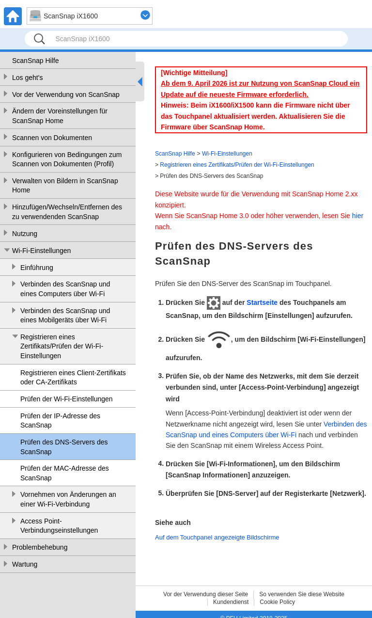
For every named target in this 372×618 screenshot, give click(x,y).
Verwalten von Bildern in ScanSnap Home (65, 185)
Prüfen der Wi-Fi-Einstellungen (66, 399)
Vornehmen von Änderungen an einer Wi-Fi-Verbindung (68, 499)
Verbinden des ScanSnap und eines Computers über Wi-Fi (65, 289)
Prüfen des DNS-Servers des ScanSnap (64, 447)
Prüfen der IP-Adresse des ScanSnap (60, 420)
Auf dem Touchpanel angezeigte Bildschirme (217, 537)
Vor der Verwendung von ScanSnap (66, 94)
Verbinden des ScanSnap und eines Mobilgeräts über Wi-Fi (65, 315)
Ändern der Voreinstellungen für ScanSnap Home (60, 116)
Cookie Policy (277, 602)
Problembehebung (39, 547)
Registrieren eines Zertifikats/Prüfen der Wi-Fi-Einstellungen (61, 346)
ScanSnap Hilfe (35, 60)
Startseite (262, 302)
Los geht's (27, 77)
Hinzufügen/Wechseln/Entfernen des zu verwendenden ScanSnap (67, 212)
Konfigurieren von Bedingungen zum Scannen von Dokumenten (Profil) (67, 159)
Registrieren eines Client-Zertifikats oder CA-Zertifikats (73, 377)
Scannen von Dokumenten (52, 138)
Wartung (24, 564)
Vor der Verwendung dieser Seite (205, 594)
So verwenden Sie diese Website (301, 594)
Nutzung (24, 234)
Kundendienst (230, 602)
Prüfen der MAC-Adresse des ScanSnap (64, 473)
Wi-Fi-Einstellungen (41, 250)
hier (357, 216)
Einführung (36, 267)
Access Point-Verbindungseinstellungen (59, 526)
